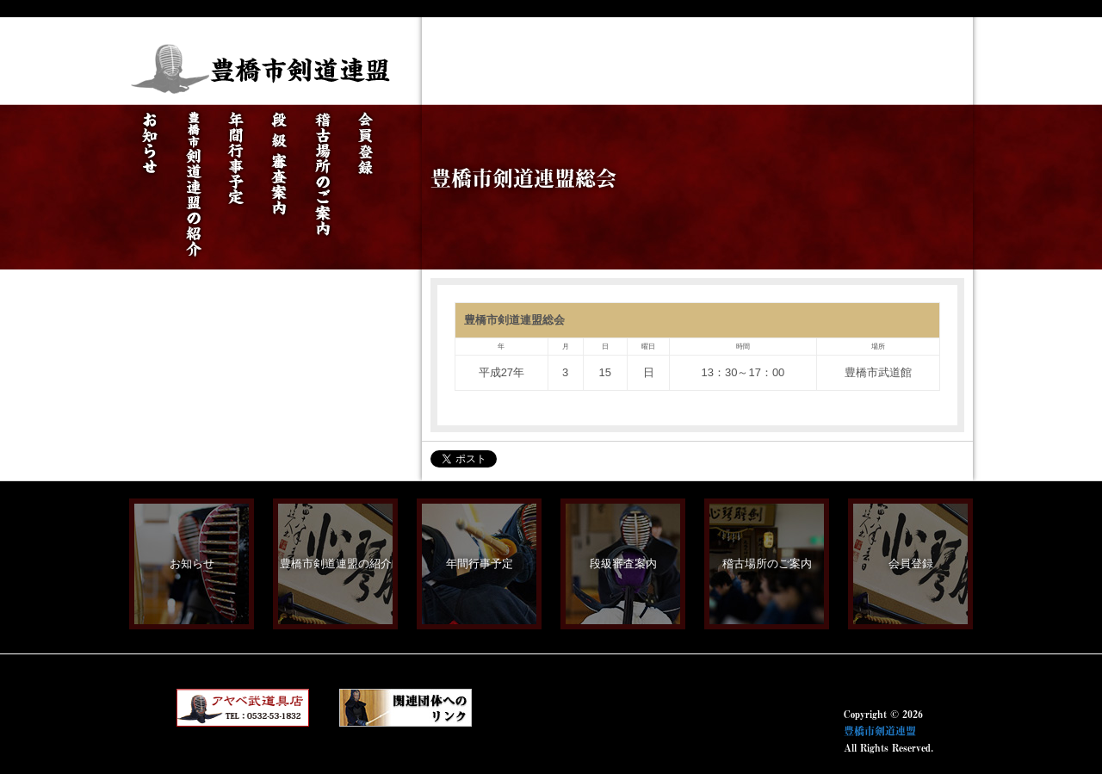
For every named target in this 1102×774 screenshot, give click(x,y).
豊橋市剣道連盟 (880, 731)
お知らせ (192, 563)
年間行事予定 (479, 563)
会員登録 (910, 563)
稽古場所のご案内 (767, 563)
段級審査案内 (623, 563)
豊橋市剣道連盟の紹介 (336, 563)
